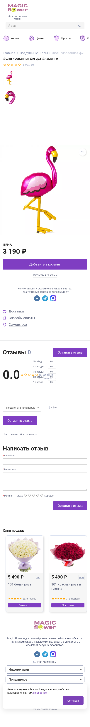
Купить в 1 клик (45, 275)
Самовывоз (18, 324)
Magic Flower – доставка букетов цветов (31, 638)
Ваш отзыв (10, 469)
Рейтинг (8, 495)
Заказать (24, 605)
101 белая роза (19, 584)
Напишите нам (47, 661)
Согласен (73, 700)
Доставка (16, 311)
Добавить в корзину (45, 264)
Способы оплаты (22, 318)
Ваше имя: (9, 455)
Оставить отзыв (70, 352)
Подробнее (40, 692)
